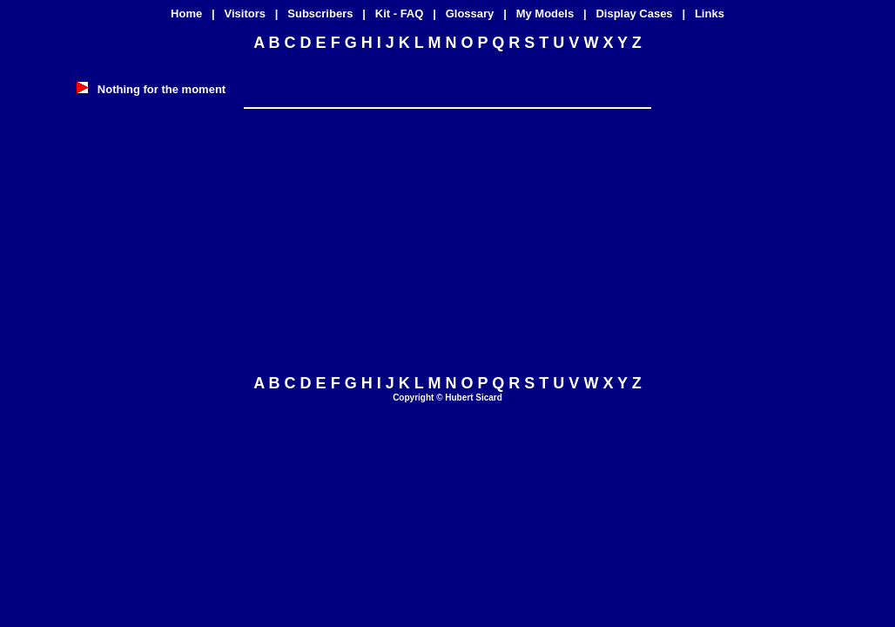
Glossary (470, 13)
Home (186, 13)
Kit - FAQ (399, 13)
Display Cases (634, 13)
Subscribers (320, 13)
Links (709, 13)
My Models (545, 13)
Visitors (245, 13)
